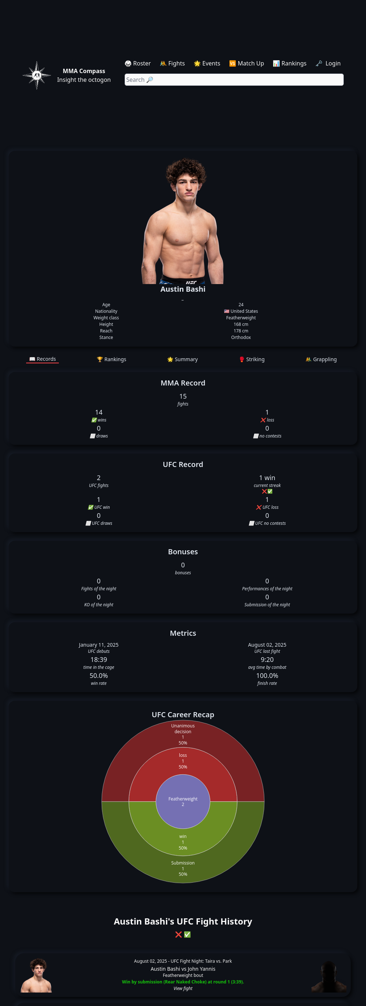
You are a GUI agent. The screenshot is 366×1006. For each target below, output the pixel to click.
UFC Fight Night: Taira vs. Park (201, 961)
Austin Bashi (165, 968)
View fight (183, 988)
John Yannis (201, 968)
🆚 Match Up (246, 63)
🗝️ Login (328, 63)
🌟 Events (207, 63)
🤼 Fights (172, 63)
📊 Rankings (289, 63)
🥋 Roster (138, 63)
